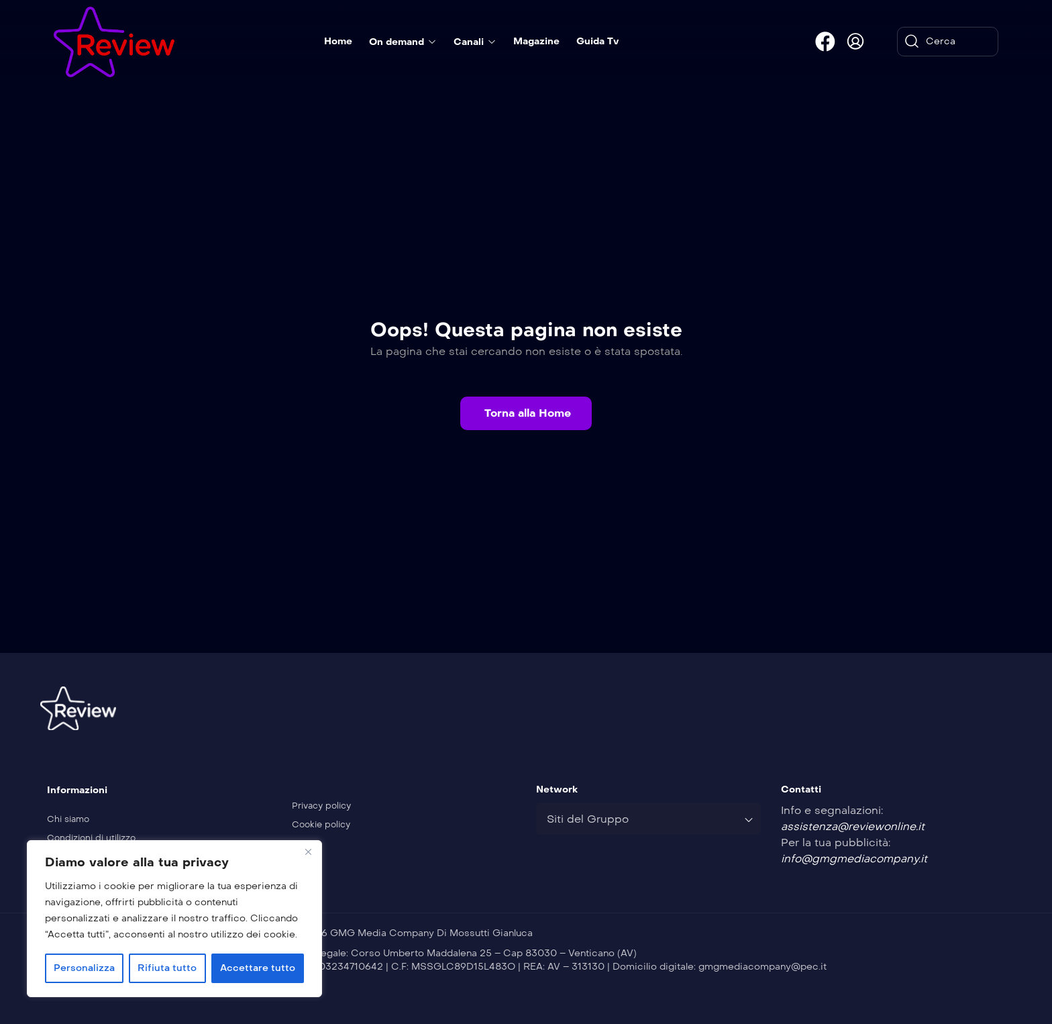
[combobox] (648, 819)
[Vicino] (308, 851)
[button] (526, 413)
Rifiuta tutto (167, 968)
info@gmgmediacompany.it (854, 858)
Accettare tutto (257, 968)
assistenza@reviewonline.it (853, 826)
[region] (174, 918)
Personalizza (84, 968)
